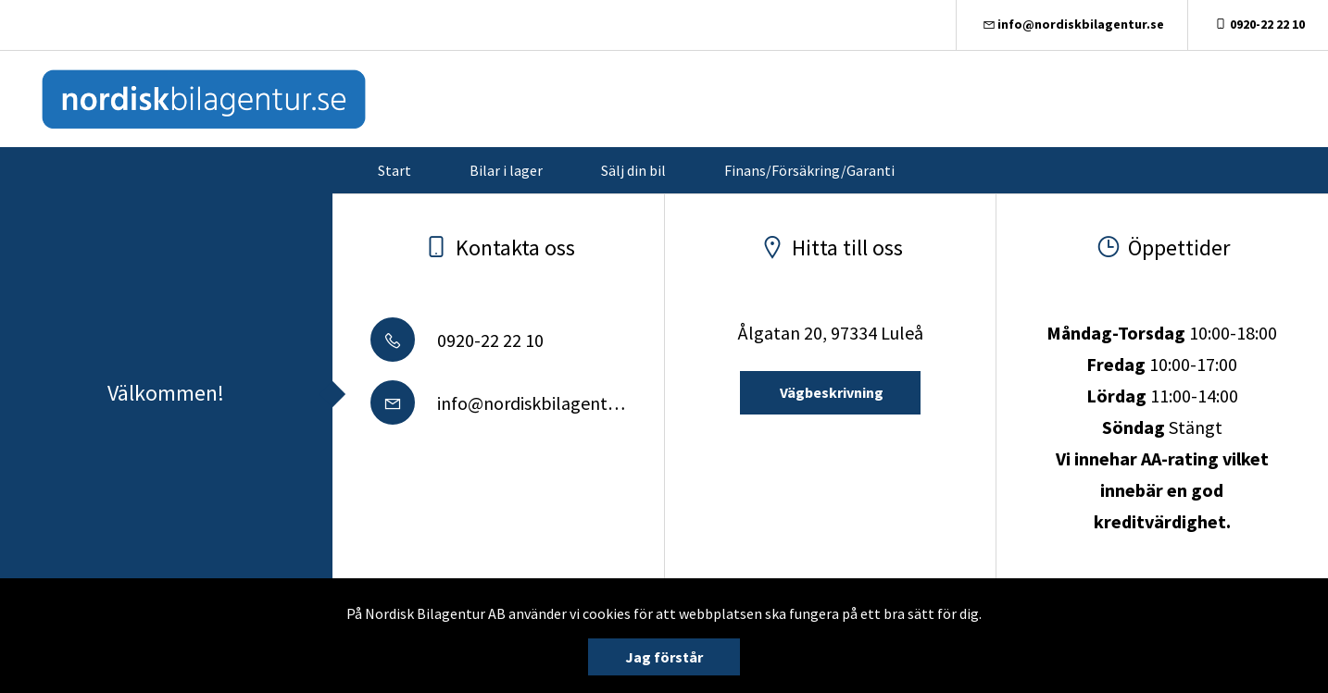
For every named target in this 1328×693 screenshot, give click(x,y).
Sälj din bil (633, 170)
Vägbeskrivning (830, 392)
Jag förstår (664, 657)
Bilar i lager (506, 170)
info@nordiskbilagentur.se (1072, 24)
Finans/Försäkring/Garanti (809, 170)
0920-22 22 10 (1258, 24)
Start (394, 170)
